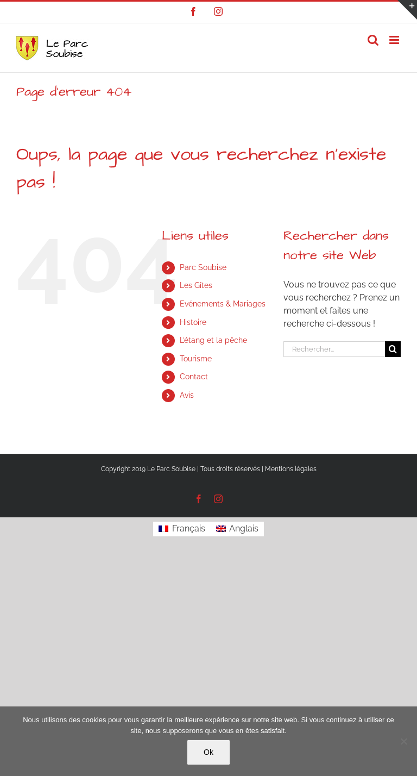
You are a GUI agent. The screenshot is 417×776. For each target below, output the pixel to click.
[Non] (403, 741)
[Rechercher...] (334, 349)
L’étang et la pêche (213, 340)
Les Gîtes (196, 285)
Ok (208, 752)
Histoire (193, 322)
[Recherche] (393, 349)
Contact (194, 376)
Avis (187, 395)
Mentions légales (291, 469)
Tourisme (196, 358)
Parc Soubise (203, 267)
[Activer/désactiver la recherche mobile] (373, 40)
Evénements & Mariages (223, 303)
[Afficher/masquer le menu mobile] (395, 40)
